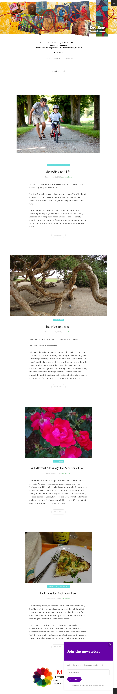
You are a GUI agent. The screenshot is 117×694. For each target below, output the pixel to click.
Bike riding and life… (58, 171)
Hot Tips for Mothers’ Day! (58, 599)
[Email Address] (88, 672)
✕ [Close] (110, 644)
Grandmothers (65, 165)
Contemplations (52, 165)
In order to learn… (58, 327)
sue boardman (67, 177)
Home (47, 58)
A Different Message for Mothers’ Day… (58, 471)
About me (56, 58)
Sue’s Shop (69, 58)
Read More (59, 235)
